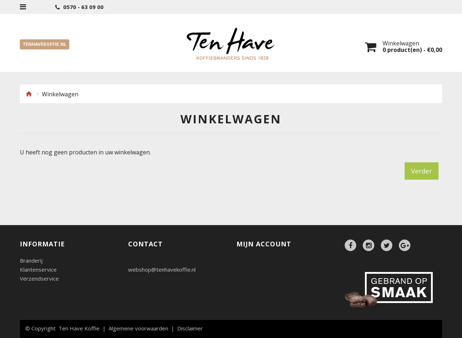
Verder (421, 171)
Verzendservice (39, 278)
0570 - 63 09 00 (79, 7)
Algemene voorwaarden (138, 328)
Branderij (31, 260)
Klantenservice (38, 269)
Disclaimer (190, 328)
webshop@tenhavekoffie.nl (162, 269)
